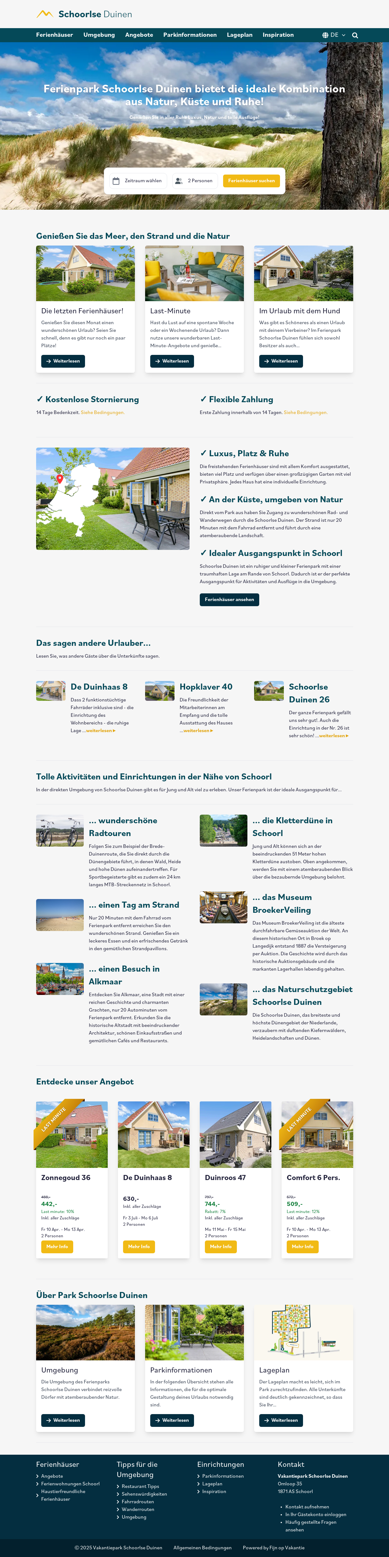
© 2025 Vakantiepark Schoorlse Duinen (118, 1548)
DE (334, 35)
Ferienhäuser (54, 35)
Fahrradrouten (138, 1502)
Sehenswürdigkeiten (144, 1494)
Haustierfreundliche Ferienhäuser (63, 1495)
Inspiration (278, 35)
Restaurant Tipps (140, 1486)
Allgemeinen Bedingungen (203, 1548)
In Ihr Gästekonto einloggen (315, 1514)
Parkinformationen (190, 35)
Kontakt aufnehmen (307, 1507)
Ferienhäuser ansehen (229, 599)
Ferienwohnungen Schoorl (70, 1484)
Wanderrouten (138, 1509)
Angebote (139, 35)
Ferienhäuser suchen (251, 181)
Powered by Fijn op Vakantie (274, 1548)
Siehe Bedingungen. (103, 412)
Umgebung (99, 35)
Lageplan (240, 35)
